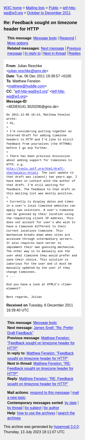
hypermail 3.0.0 (66, 427)
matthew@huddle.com (26, 86)
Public (54, 8)
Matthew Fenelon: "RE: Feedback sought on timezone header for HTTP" (40, 369)
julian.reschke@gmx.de (27, 71)
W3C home (13, 8)
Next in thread (54, 53)
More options (17, 43)
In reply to (33, 53)
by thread (14, 408)
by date (70, 403)
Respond (67, 38)
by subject (33, 408)
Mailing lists (35, 8)
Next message (52, 48)
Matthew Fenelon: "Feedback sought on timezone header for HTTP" (41, 343)
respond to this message (49, 392)
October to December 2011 (49, 13)
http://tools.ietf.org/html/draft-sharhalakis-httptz (35, 171)
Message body (45, 38)
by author (51, 408)
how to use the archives (36, 413)
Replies (74, 53)
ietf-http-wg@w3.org (31, 91)
